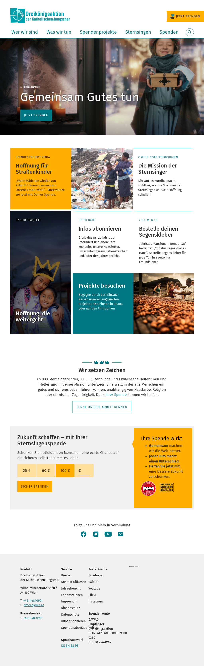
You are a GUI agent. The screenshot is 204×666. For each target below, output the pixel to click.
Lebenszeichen (72, 595)
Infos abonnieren (73, 621)
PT (76, 645)
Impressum (69, 601)
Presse (66, 575)
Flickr (92, 595)
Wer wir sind (24, 32)
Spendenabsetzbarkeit (77, 628)
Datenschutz (70, 614)
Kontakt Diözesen (73, 582)
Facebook (95, 575)
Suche (189, 34)
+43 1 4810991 (33, 600)
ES (72, 645)
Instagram (95, 601)
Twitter (93, 582)
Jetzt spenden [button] (36, 115)
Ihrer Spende (116, 395)
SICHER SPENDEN (35, 486)
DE (63, 645)
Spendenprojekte (98, 32)
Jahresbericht (71, 588)
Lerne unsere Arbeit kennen (101, 407)
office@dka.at (34, 605)
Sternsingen (138, 32)
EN (68, 645)
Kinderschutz (70, 608)
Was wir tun (58, 32)
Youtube (94, 588)
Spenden (169, 32)
